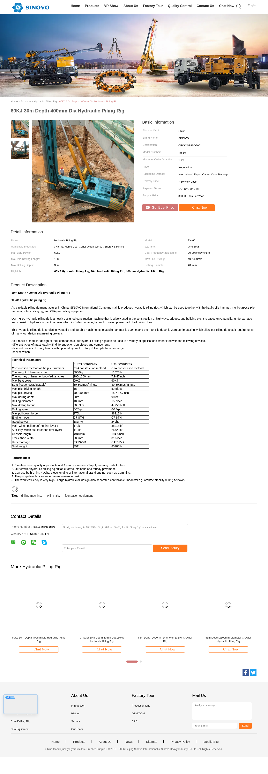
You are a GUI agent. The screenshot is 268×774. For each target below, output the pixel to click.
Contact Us (205, 6)
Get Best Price (160, 207)
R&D (134, 721)
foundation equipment (79, 495)
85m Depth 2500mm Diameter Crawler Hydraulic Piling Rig (228, 639)
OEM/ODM (138, 713)
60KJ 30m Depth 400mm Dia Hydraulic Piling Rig (88, 101)
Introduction (78, 705)
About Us (131, 6)
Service (75, 721)
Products (92, 6)
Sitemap (151, 741)
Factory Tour (153, 6)
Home (75, 6)
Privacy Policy (180, 741)
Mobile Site (211, 741)
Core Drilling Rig (20, 721)
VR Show (111, 6)
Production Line (141, 705)
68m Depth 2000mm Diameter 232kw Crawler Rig (165, 639)
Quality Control (180, 6)
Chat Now (226, 6)
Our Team (77, 729)
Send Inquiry (170, 548)
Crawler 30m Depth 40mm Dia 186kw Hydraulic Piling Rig (102, 639)
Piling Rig (53, 495)
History (75, 713)
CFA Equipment (20, 729)
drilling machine (31, 495)
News (129, 741)
